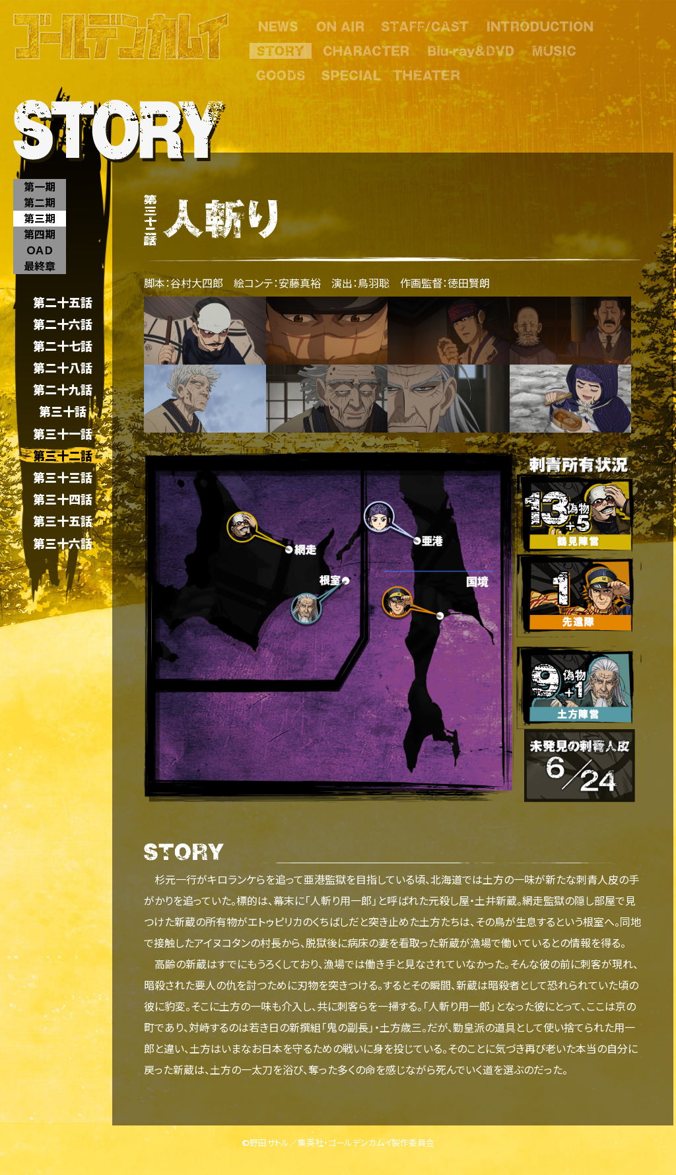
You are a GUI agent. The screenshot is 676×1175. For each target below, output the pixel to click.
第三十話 (62, 412)
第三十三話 (62, 477)
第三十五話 (62, 521)
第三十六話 (62, 543)
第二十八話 (62, 367)
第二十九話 (62, 390)
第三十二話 (62, 455)
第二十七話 (62, 346)
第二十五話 (62, 302)
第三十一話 (62, 433)
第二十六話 (62, 324)
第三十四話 (62, 499)
